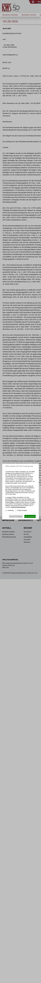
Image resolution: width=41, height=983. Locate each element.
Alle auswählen (30, 516)
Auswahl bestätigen (16, 516)
